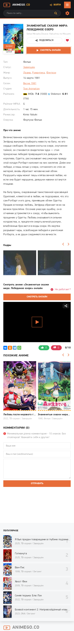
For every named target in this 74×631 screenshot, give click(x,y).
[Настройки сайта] (67, 13)
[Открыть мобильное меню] (67, 5)
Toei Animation (31, 88)
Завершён (29, 67)
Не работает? (63, 289)
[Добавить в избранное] (67, 40)
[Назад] (63, 244)
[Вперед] (68, 244)
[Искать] (56, 13)
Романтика (38, 72)
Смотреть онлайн (50, 50)
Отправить (37, 483)
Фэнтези (51, 72)
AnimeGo (16, 5)
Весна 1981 (29, 83)
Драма (27, 72)
